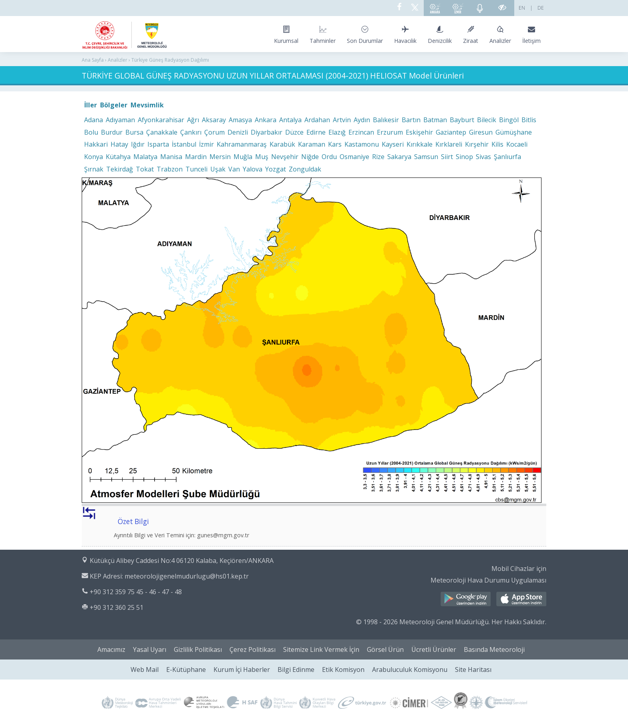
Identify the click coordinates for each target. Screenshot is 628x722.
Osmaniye (354, 156)
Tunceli (196, 169)
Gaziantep (451, 132)
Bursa (134, 132)
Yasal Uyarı (149, 649)
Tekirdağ (119, 169)
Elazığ (337, 132)
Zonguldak (305, 169)
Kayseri (393, 144)
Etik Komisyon (343, 669)
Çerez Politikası (252, 649)
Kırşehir (477, 144)
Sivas (483, 156)
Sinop (464, 156)
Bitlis (528, 119)
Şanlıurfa (507, 156)
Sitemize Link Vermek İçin (321, 649)
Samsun (426, 156)
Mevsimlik (147, 105)
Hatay (119, 144)
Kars (335, 144)
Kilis (497, 144)
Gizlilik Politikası (198, 649)
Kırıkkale (420, 144)
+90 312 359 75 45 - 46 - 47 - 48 (136, 591)
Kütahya (118, 156)
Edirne (316, 132)
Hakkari (96, 144)
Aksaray (214, 119)
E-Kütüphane (186, 669)
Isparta (158, 144)
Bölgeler (113, 105)
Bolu (91, 132)
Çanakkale (161, 132)
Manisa (171, 156)
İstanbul (184, 144)
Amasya (240, 119)
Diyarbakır (266, 132)
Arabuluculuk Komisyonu (409, 669)
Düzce (294, 132)
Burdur (112, 132)
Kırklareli (448, 144)
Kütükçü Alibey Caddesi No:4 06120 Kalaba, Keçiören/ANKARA (182, 560)
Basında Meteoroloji (494, 649)
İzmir (206, 144)
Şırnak (93, 169)
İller (90, 105)
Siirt (447, 156)
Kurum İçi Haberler (241, 669)
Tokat (145, 169)
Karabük (282, 144)
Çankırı (190, 132)
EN (522, 7)
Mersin (220, 156)
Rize (378, 156)
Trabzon (170, 169)
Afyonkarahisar (161, 119)
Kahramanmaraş (242, 144)
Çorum (214, 132)
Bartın (411, 119)
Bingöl (509, 119)
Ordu (329, 156)
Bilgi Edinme (296, 669)
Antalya (290, 119)
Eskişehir (419, 132)
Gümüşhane (513, 132)
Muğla (242, 156)
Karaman (311, 144)
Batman (435, 119)
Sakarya (399, 156)
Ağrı (193, 119)
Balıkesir (386, 119)
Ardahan (317, 119)
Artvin (342, 119)
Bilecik (486, 119)
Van (234, 169)
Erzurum (390, 132)
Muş (261, 156)
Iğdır (138, 144)
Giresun (481, 132)
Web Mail (145, 669)
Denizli (237, 132)
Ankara (265, 119)
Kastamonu (361, 144)
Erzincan (361, 132)
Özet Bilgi (133, 521)
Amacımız (111, 649)
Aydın (362, 119)
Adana (93, 119)
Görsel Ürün (385, 649)
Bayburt (462, 119)
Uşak (217, 169)
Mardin (196, 156)
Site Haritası (473, 669)
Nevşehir (284, 156)
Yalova (252, 169)
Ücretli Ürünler (433, 649)
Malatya (145, 156)
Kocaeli (516, 144)
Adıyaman (120, 119)
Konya (93, 156)
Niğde (310, 156)
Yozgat (275, 169)
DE (540, 7)
